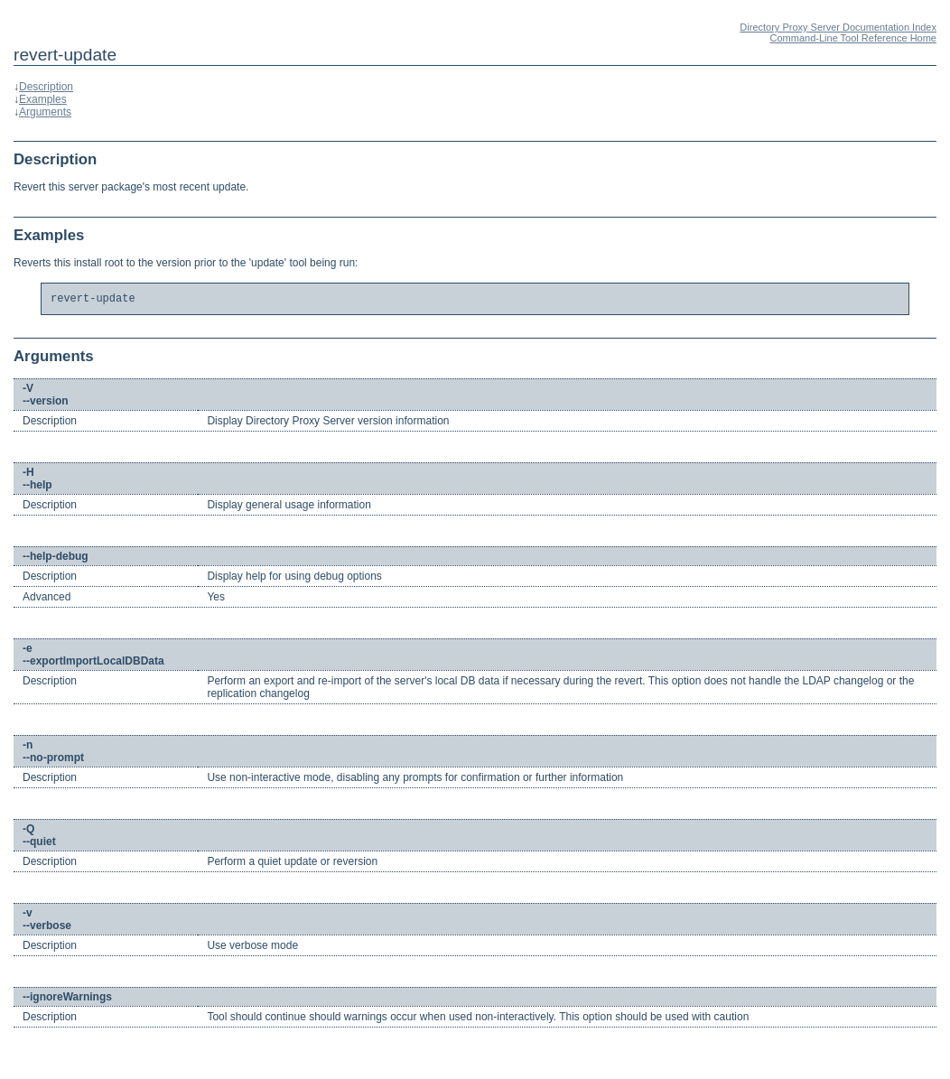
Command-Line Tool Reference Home (853, 38)
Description (46, 86)
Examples (43, 99)
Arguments (45, 112)
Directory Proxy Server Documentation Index (838, 27)
